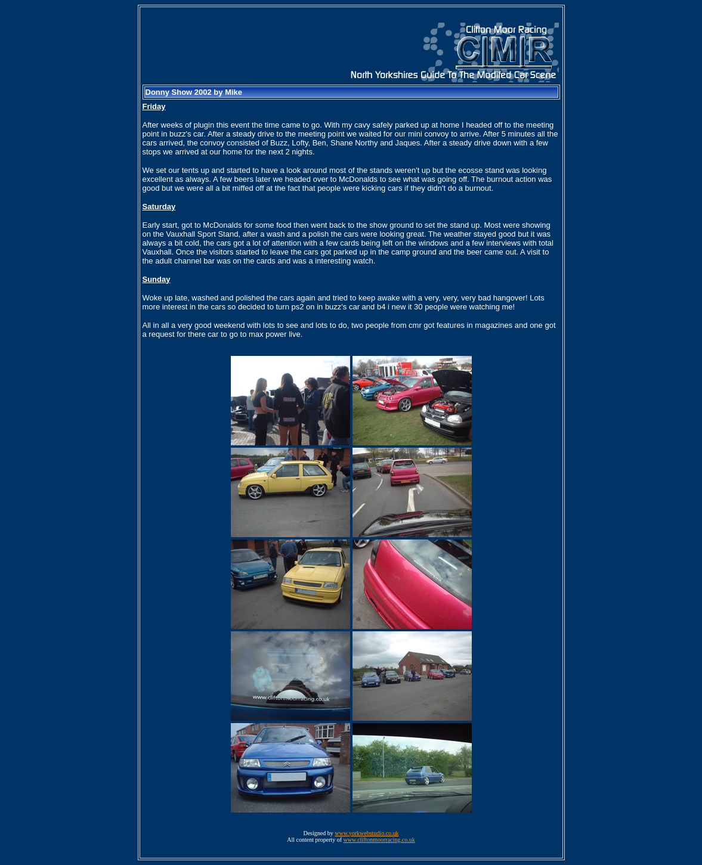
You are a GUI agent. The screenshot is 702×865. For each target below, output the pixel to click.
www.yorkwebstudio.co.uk (366, 833)
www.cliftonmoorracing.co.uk (379, 839)
